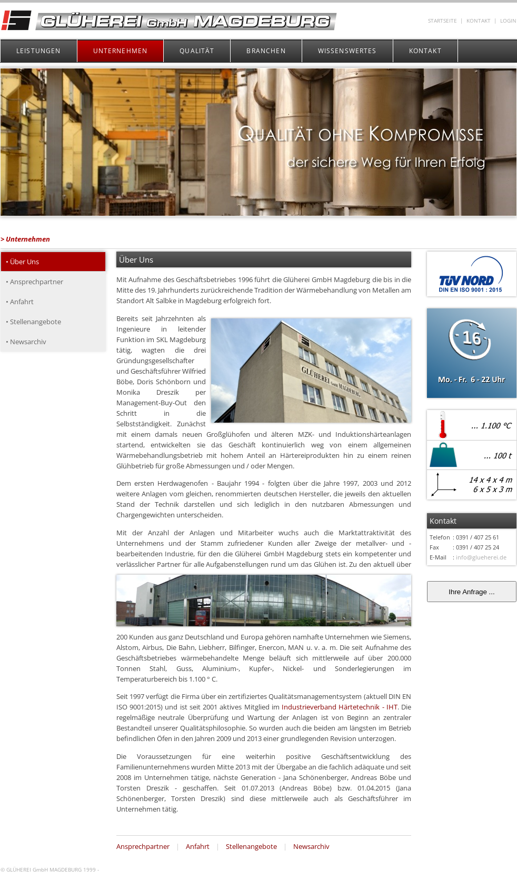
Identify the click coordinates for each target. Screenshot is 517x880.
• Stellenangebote (33, 321)
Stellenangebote (251, 846)
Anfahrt (198, 846)
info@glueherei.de (481, 557)
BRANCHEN (265, 51)
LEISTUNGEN (38, 51)
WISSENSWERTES (347, 51)
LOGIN (508, 20)
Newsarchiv (311, 846)
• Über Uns (22, 261)
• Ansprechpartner (34, 281)
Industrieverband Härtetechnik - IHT (339, 707)
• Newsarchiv (26, 341)
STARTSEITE (442, 20)
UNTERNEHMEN (120, 51)
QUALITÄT (197, 51)
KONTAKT (478, 20)
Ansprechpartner (143, 846)
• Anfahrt (20, 301)
